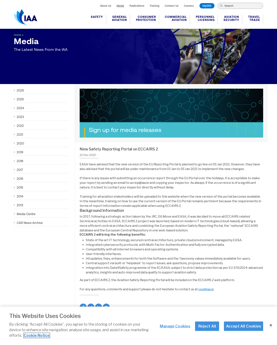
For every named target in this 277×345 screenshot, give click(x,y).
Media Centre (26, 214)
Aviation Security (231, 18)
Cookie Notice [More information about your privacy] (37, 335)
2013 (20, 205)
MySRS (207, 5)
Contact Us (172, 5)
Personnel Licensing (205, 18)
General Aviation (119, 18)
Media (120, 5)
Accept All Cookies (243, 326)
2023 (20, 117)
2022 (20, 125)
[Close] (271, 325)
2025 (20, 99)
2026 (20, 90)
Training (154, 5)
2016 (20, 178)
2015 (20, 187)
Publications (136, 5)
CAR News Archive (30, 222)
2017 (20, 170)
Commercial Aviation (176, 18)
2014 (20, 196)
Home (17, 34)
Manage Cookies (175, 326)
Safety (97, 16)
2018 (20, 161)
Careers (189, 5)
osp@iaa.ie (206, 289)
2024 (20, 108)
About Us (105, 5)
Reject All (207, 326)
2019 (20, 152)
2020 (20, 143)
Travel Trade (254, 18)
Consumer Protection (146, 18)
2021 (20, 134)
